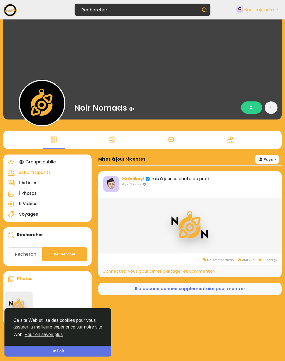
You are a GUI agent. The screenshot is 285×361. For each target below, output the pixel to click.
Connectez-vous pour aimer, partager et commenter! (158, 271)
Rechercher (65, 254)
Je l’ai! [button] (58, 351)
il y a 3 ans (130, 184)
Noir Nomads (100, 107)
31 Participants (35, 172)
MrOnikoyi (133, 178)
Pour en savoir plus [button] (43, 334)
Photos (25, 279)
